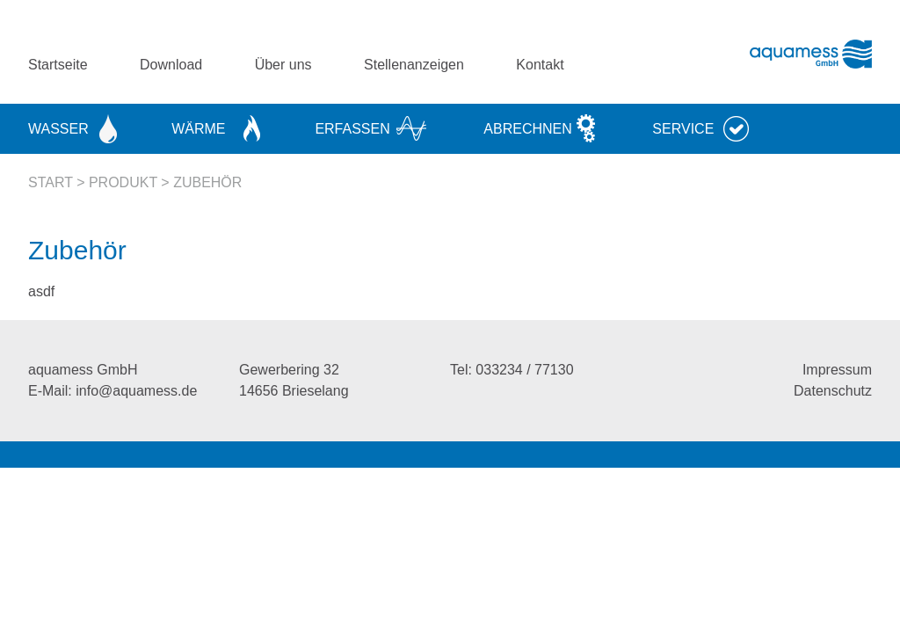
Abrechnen (527, 128)
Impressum (837, 369)
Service (683, 128)
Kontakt (539, 64)
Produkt (123, 182)
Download (171, 64)
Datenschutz (833, 390)
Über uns (283, 64)
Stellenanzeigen (414, 64)
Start (50, 182)
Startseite (58, 64)
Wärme (198, 128)
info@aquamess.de (136, 390)
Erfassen (352, 128)
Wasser (58, 128)
